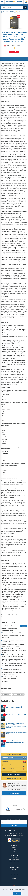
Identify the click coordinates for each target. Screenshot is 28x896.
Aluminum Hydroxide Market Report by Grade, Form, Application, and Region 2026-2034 (16, 741)
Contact (14, 869)
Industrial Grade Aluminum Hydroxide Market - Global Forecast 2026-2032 (16, 715)
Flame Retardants (6, 694)
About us (14, 847)
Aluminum (16, 692)
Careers (14, 849)
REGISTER (14, 825)
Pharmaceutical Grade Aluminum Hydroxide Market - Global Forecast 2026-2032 (15, 707)
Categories (14, 857)
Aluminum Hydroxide (7, 692)
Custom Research (14, 861)
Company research (14, 859)
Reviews (14, 851)
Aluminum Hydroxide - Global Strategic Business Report (16, 733)
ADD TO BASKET (14, 774)
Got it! (17, 893)
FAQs (14, 871)
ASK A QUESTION (14, 793)
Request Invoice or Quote (14, 778)
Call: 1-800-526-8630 (14, 790)
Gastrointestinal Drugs (18, 694)
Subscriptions (14, 864)
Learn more (16, 891)
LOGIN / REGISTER (14, 874)
